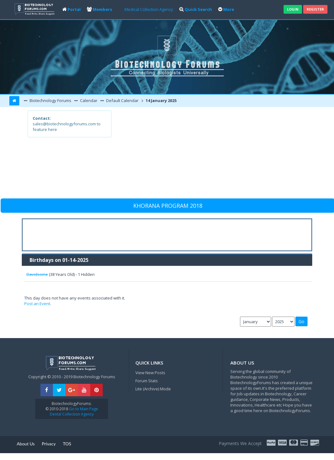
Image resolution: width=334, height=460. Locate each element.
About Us (26, 443)
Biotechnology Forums (50, 100)
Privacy (49, 443)
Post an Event (37, 303)
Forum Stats (146, 380)
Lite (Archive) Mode (153, 389)
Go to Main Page (83, 408)
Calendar (88, 100)
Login (293, 9)
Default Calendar (122, 100)
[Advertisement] (208, 153)
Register (315, 9)
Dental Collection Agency (72, 414)
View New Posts (150, 372)
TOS (67, 443)
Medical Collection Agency (149, 9)
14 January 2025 (160, 100)
